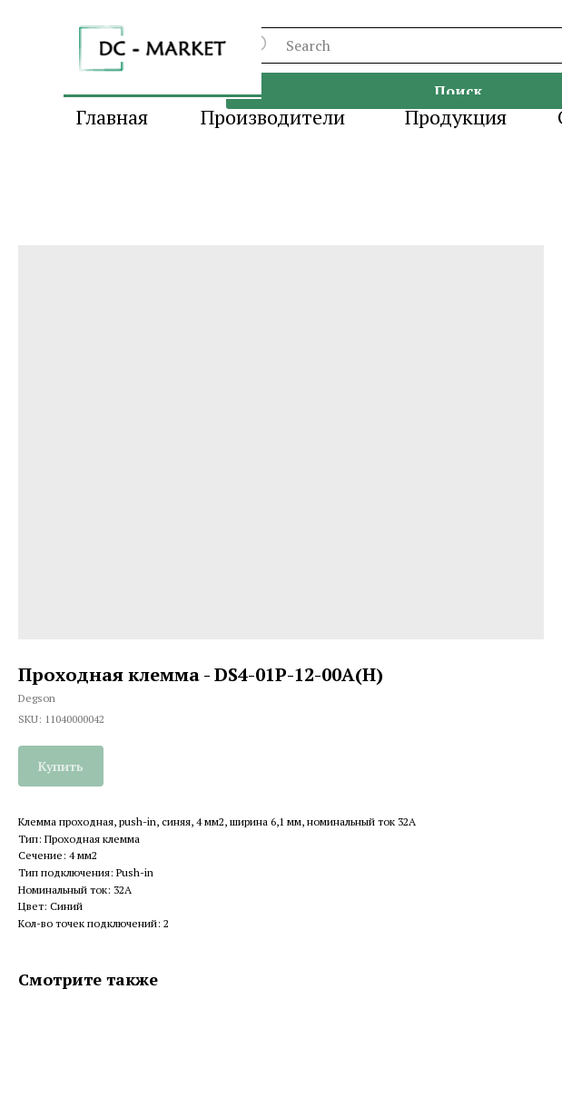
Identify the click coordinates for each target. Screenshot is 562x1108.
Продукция (456, 117)
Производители (273, 117)
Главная (112, 117)
